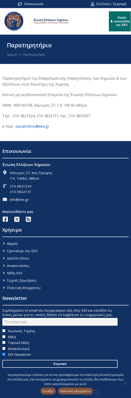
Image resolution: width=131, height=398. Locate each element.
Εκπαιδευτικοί (16, 349)
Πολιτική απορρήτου (75, 391)
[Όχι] (125, 383)
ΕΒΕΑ (9, 337)
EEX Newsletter (16, 354)
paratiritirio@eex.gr (32, 126)
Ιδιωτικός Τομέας (18, 331)
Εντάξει (48, 391)
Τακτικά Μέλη (15, 343)
